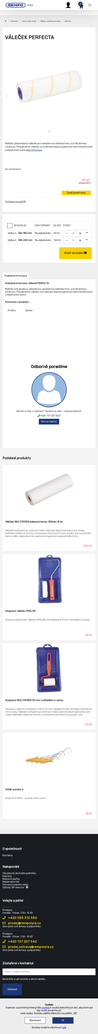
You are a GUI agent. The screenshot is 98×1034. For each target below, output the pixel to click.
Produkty (14, 21)
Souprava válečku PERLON (20, 611)
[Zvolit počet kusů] (73, 233)
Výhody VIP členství (15, 887)
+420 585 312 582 (20, 918)
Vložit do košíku (75, 253)
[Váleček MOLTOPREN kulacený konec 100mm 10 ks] (49, 490)
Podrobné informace (16, 275)
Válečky (68, 21)
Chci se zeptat (49, 421)
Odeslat (12, 989)
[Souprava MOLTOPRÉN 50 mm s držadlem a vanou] (49, 669)
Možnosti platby (11, 879)
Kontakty (8, 855)
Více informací (34, 150)
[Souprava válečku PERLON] (49, 579)
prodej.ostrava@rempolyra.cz (28, 947)
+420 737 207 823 (49, 415)
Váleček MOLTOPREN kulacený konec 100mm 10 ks (34, 521)
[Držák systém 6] (49, 758)
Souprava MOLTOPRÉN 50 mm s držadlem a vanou (34, 700)
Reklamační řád (11, 881)
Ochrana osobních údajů (15, 884)
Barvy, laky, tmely (29, 21)
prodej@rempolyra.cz (22, 923)
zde (64, 1027)
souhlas (46, 1007)
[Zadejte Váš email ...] (49, 971)
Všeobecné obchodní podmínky (19, 873)
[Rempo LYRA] (19, 4)
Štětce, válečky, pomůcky (51, 21)
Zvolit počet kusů (76, 192)
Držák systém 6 (14, 789)
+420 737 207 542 (20, 941)
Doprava (7, 876)
